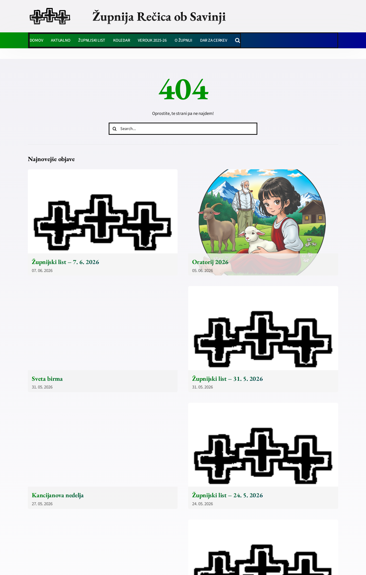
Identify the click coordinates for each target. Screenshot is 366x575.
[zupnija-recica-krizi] (50, 8)
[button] (237, 40)
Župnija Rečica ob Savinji (159, 16)
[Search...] (183, 128)
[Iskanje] (114, 128)
